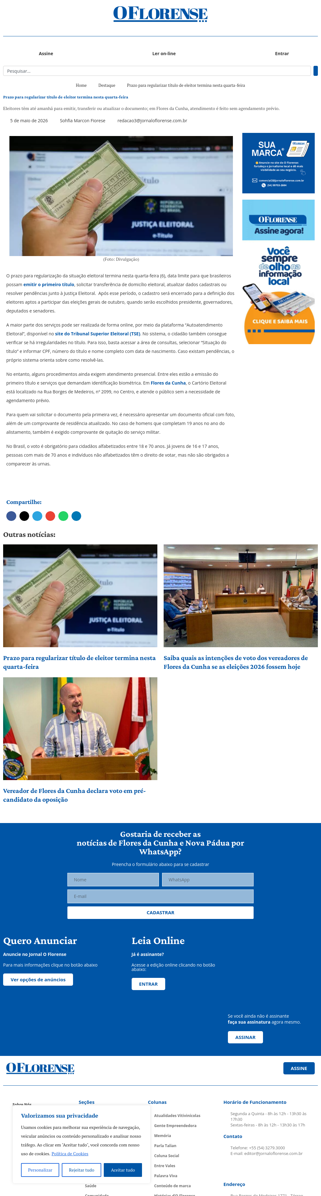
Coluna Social (166, 1155)
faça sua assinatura (249, 1022)
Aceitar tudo (123, 1170)
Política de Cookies (70, 1154)
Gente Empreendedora (175, 1125)
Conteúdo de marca (172, 1185)
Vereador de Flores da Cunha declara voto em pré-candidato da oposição (74, 795)
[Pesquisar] (315, 71)
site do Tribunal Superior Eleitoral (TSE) (97, 334)
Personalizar (40, 1170)
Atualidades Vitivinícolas (177, 1115)
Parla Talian (165, 1145)
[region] (81, 1144)
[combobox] (157, 71)
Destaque (106, 85)
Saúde (90, 1185)
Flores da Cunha (168, 383)
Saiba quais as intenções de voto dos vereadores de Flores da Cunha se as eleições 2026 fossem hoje (236, 662)
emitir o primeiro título (49, 284)
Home (81, 85)
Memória (162, 1135)
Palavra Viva (165, 1175)
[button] (42, 14)
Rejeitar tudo (81, 1170)
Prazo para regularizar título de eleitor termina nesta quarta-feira (79, 662)
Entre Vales (164, 1165)
